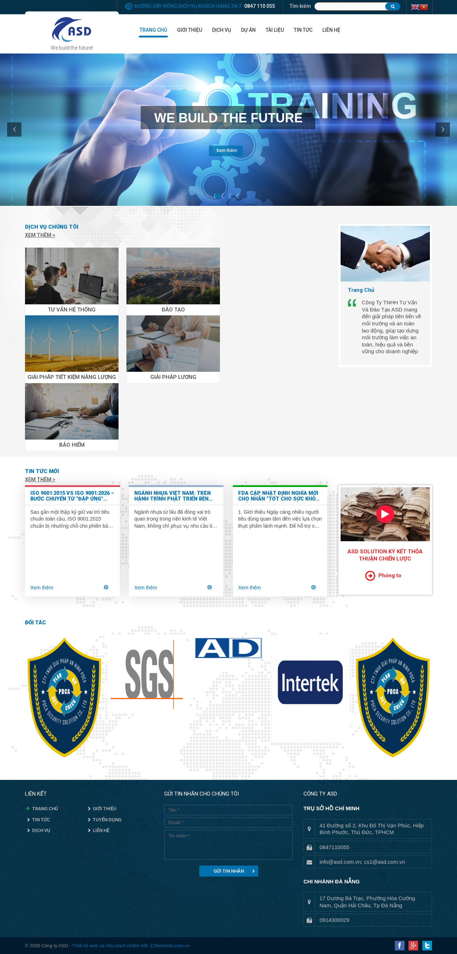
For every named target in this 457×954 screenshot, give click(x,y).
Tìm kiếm (300, 6)
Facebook (400, 945)
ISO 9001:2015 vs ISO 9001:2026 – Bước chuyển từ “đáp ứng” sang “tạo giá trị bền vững (72, 496)
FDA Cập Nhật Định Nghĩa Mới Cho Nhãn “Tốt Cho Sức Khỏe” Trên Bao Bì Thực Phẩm (279, 496)
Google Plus (413, 945)
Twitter (427, 945)
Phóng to (389, 575)
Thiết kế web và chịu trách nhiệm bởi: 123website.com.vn (131, 945)
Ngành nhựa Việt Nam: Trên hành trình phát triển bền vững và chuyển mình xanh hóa (172, 496)
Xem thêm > (40, 235)
